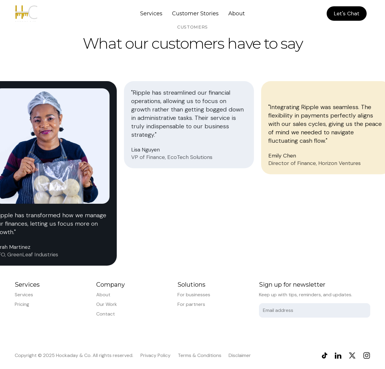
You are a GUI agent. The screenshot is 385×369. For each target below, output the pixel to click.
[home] (26, 13)
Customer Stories (195, 13)
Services (151, 13)
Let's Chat (346, 13)
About (236, 13)
